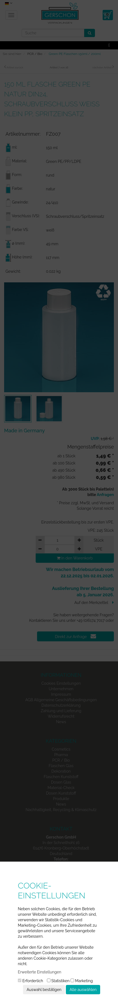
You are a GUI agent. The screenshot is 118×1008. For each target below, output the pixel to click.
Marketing (82, 981)
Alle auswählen (83, 989)
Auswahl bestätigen (44, 989)
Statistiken (58, 981)
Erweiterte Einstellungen (39, 972)
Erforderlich (30, 981)
